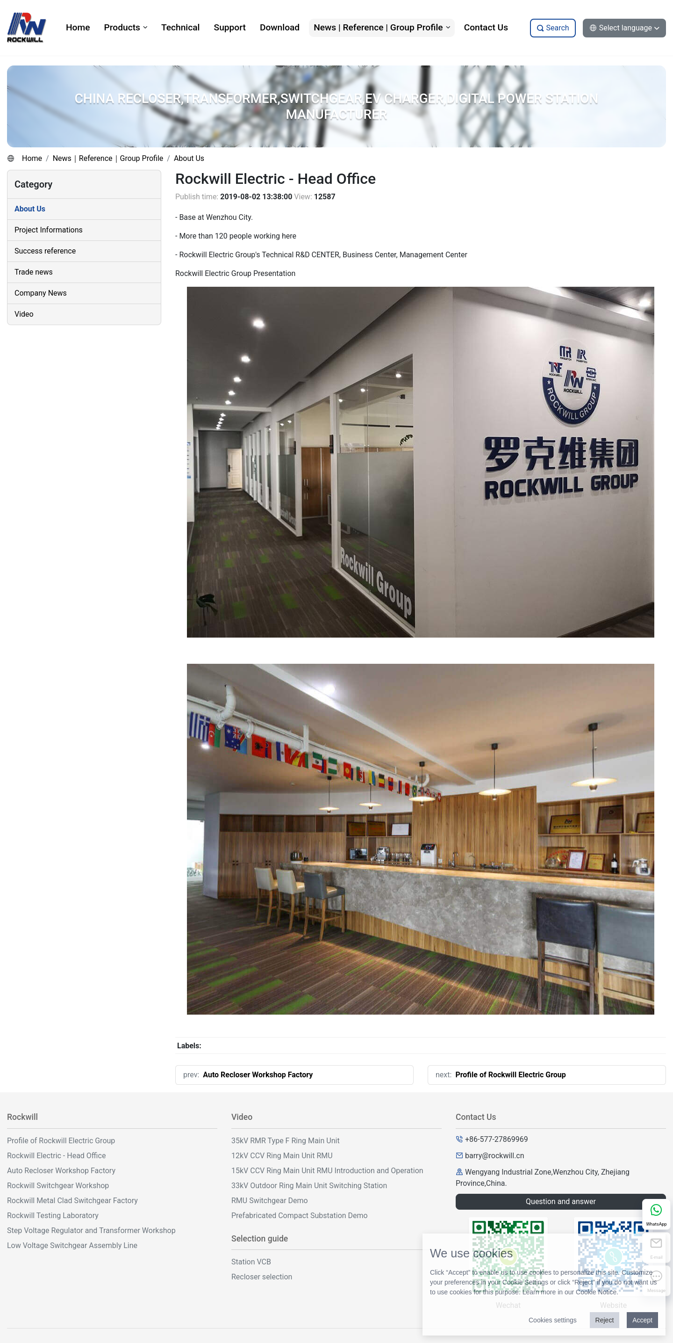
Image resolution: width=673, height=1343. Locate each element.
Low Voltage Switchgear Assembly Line (72, 1245)
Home (32, 158)
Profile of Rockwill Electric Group (510, 1074)
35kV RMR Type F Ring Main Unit (285, 1140)
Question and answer (561, 1201)
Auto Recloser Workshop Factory (258, 1074)
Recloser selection (261, 1276)
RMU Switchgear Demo (269, 1200)
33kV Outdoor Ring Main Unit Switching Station (309, 1185)
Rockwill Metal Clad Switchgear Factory (72, 1200)
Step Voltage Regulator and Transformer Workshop (91, 1230)
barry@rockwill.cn (494, 1155)
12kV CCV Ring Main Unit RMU (282, 1155)
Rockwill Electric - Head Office (56, 1155)
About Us (189, 158)
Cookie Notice (596, 1292)
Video (24, 314)
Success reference (45, 251)
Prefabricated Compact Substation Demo (299, 1215)
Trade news (33, 272)
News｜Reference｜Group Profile (108, 158)
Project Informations (48, 229)
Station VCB (251, 1261)
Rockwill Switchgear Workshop (58, 1185)
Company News (40, 293)
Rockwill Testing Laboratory (53, 1215)
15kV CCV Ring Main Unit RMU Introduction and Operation (327, 1170)
